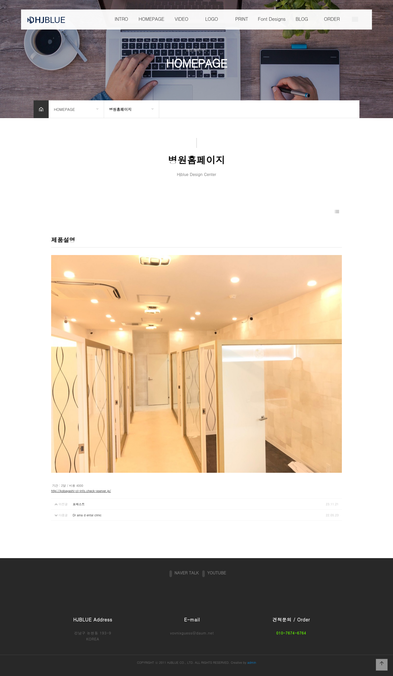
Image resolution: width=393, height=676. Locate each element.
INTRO (121, 19)
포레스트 (79, 504)
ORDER (332, 19)
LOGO (211, 19)
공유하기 (347, 108)
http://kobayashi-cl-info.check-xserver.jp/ (81, 491)
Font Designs (271, 19)
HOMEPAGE (151, 19)
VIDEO (181, 19)
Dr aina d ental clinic (87, 515)
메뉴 (355, 19)
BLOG (302, 19)
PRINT (241, 19)
